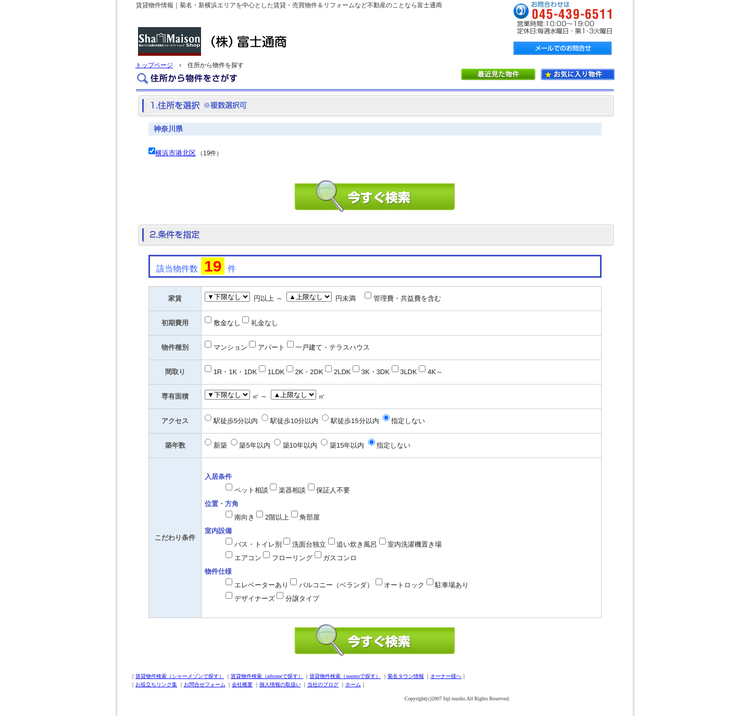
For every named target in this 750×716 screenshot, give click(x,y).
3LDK (408, 372)
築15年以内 (347, 445)
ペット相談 (251, 490)
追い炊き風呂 (356, 544)
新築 (220, 445)
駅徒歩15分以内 (355, 421)
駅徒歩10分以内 (294, 421)
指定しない (408, 421)
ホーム (353, 684)
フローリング (292, 558)
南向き (244, 517)
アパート (271, 347)
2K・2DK (309, 372)
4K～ (435, 372)
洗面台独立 (309, 544)
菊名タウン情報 (406, 676)
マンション (230, 347)
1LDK (276, 372)
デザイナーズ (254, 598)
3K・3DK (375, 372)
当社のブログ (323, 684)
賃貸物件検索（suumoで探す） (345, 676)
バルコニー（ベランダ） (336, 585)
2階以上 (277, 517)
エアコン (247, 558)
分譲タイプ (302, 598)
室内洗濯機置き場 (415, 544)
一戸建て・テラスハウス (332, 347)
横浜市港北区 (175, 153)
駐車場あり (452, 585)
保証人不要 (333, 490)
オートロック (404, 585)
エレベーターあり (261, 585)
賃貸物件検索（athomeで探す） (267, 676)
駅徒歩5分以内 (236, 421)
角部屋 (309, 517)
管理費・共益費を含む (407, 298)
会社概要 (242, 684)
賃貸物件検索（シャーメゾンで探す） (179, 676)
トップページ (154, 65)
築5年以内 (254, 445)
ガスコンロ (340, 558)
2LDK (342, 372)
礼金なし (264, 323)
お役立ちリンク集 (156, 684)
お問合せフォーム (205, 684)
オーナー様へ (445, 676)
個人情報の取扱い (280, 684)
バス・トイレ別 (258, 544)
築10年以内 (300, 445)
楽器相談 (292, 490)
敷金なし (227, 323)
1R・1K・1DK (235, 372)
